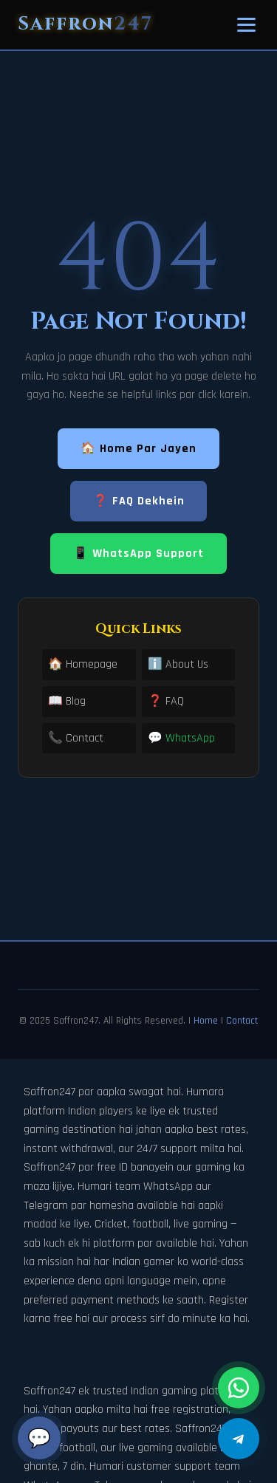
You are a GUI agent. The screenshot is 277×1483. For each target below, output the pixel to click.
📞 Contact (75, 738)
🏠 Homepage (82, 664)
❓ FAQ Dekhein (139, 501)
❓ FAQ (166, 701)
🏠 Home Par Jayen (138, 448)
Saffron (85, 24)
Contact (242, 1020)
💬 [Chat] (39, 1438)
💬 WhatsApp (181, 738)
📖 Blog (67, 701)
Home (206, 1020)
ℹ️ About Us (178, 664)
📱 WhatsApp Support (138, 553)
